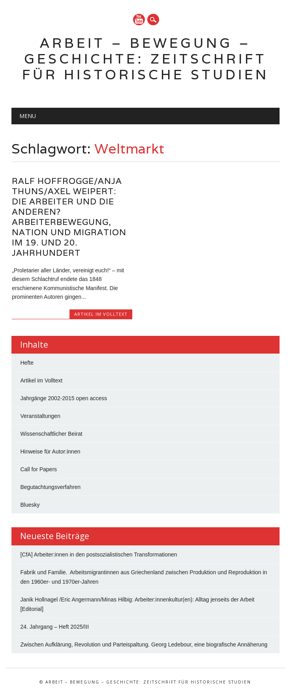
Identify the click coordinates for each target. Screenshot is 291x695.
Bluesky (29, 505)
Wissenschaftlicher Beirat (51, 434)
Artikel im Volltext (101, 314)
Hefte (26, 363)
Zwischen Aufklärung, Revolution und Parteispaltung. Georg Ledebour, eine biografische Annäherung (143, 644)
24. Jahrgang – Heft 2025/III (54, 627)
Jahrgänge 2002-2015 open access (63, 398)
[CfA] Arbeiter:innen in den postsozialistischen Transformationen (98, 554)
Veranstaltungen (40, 416)
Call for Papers (38, 469)
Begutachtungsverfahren (50, 487)
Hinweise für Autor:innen (50, 451)
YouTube (139, 19)
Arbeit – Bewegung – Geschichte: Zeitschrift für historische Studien (145, 58)
